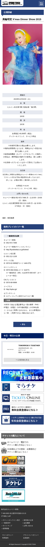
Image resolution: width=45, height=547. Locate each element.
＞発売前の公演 (27, 520)
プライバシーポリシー (31, 535)
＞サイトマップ (6, 526)
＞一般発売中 (6, 523)
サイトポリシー (7, 535)
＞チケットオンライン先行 (10, 520)
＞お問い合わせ (27, 526)
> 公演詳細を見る (22, 360)
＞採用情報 (5, 528)
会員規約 (26, 538)
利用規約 (5, 538)
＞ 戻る (22, 324)
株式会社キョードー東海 (9, 509)
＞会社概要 (26, 523)
